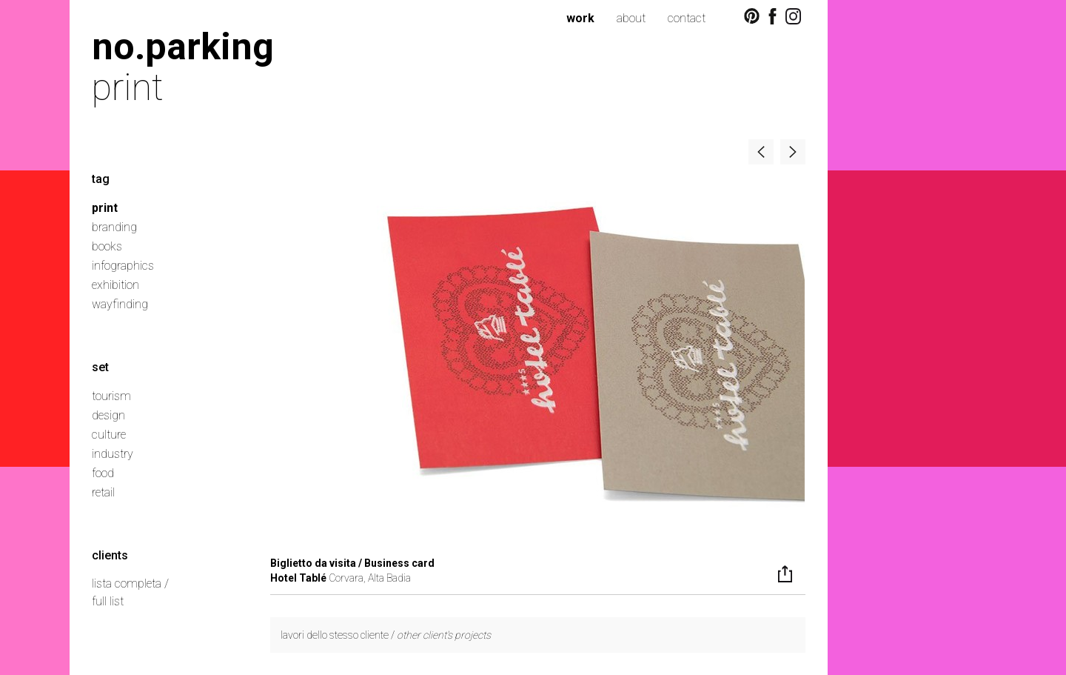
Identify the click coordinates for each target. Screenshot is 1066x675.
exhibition (115, 285)
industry (112, 454)
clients (110, 555)
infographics (123, 266)
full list (108, 601)
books (107, 246)
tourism (111, 396)
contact (686, 18)
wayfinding (120, 304)
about (631, 18)
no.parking (183, 46)
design (108, 415)
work (580, 18)
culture (109, 435)
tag (101, 179)
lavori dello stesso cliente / (386, 635)
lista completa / (130, 583)
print (105, 208)
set (100, 367)
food (103, 473)
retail (103, 492)
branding (114, 227)
